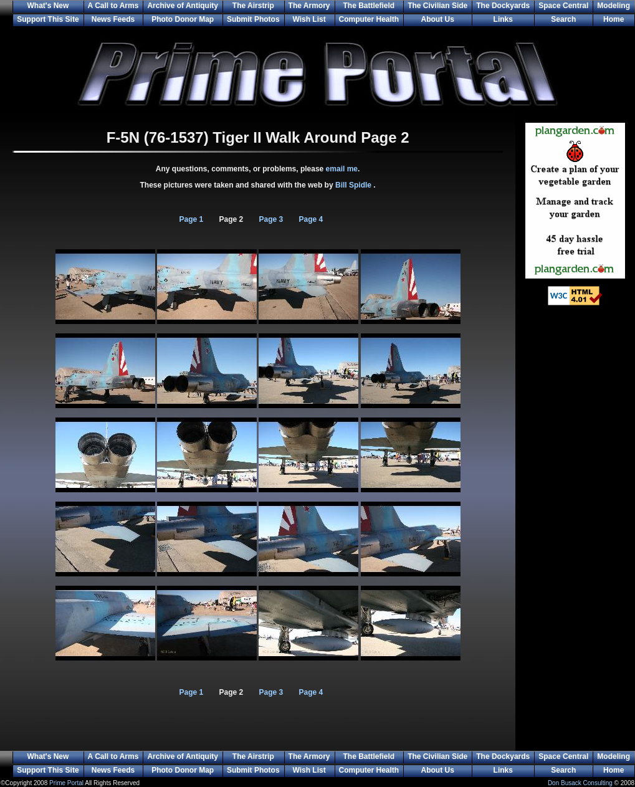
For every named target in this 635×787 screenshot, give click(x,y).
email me (342, 169)
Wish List (308, 19)
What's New (48, 5)
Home (613, 19)
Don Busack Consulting (580, 783)
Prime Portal (66, 783)
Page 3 (271, 219)
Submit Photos (253, 19)
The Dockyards (503, 5)
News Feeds (113, 19)
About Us (437, 19)
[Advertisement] (575, 517)
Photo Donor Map (182, 19)
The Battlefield (369, 5)
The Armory (309, 5)
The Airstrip (253, 5)
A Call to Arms (113, 5)
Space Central (563, 5)
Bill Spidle (354, 185)
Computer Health (369, 19)
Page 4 (311, 219)
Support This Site (48, 19)
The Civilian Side (437, 5)
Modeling (613, 5)
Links (503, 19)
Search (563, 19)
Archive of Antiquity (182, 5)
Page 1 (191, 219)
